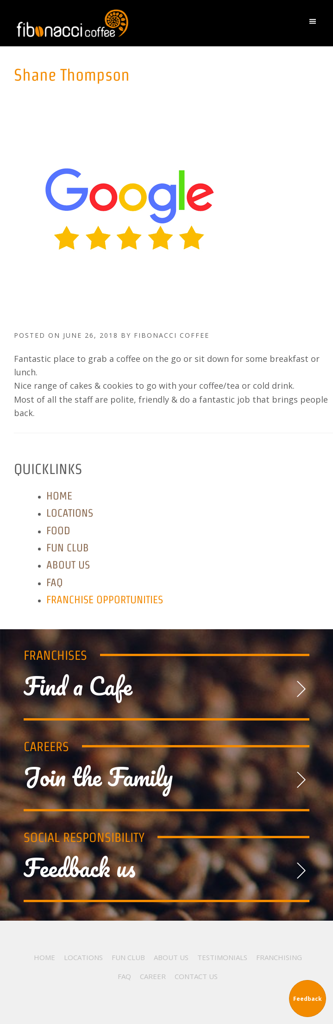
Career (153, 976)
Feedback (307, 999)
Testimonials (222, 957)
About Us (68, 564)
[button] (315, 23)
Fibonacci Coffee (121, 23)
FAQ (54, 582)
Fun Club (67, 547)
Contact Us (196, 976)
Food (58, 530)
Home (59, 495)
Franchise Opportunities (104, 599)
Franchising (279, 957)
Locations (69, 512)
